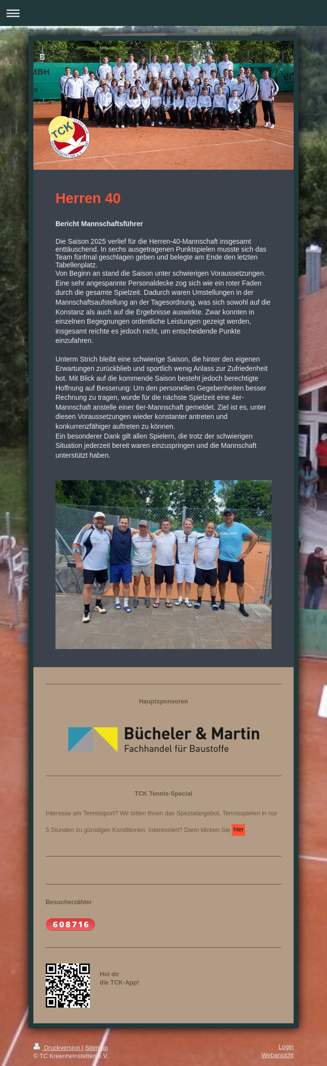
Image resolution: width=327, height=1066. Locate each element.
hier (238, 829)
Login (286, 1046)
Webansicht (277, 1055)
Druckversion (57, 1047)
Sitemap (96, 1047)
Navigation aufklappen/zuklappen (163, 13)
